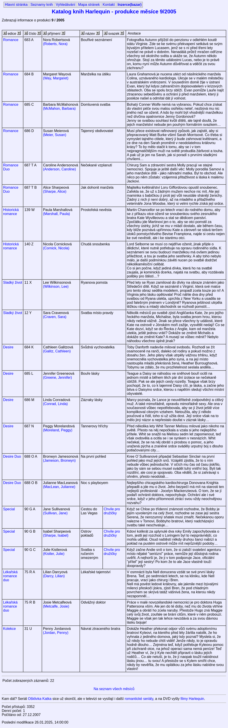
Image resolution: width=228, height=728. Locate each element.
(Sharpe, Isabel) (55, 535)
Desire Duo (12, 456)
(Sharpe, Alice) (54, 191)
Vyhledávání (65, 4)
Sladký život (12, 282)
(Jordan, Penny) (55, 633)
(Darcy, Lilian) (54, 576)
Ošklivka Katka (39, 699)
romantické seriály (139, 699)
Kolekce (9, 629)
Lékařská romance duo (10, 576)
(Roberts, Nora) (55, 44)
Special (9, 509)
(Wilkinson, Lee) (56, 286)
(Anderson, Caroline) (59, 169)
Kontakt (109, 4)
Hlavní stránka (16, 4)
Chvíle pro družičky (112, 511)
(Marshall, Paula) (56, 214)
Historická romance (11, 212)
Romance (10, 40)
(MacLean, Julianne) (59, 487)
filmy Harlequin (192, 699)
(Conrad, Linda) (55, 404)
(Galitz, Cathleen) (57, 351)
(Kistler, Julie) (53, 554)
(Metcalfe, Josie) (56, 606)
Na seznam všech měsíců (114, 689)
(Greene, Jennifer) (57, 377)
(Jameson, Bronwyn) (59, 460)
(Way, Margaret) (55, 78)
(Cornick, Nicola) (56, 248)
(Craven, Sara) (54, 317)
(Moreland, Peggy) (57, 430)
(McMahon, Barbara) (59, 108)
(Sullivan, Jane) (55, 513)
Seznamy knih (42, 4)
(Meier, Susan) (54, 135)
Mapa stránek (89, 4)
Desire (8, 347)
